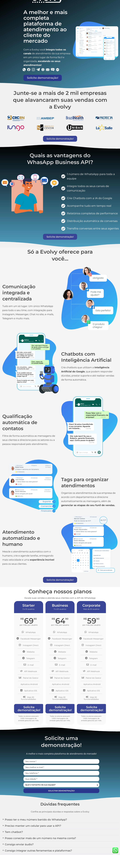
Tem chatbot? (14, 832)
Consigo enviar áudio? (19, 844)
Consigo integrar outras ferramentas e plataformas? (38, 850)
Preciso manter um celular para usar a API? (33, 825)
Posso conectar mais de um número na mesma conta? (40, 838)
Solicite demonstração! (29, 708)
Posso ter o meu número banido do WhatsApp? (36, 819)
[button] (60, 820)
